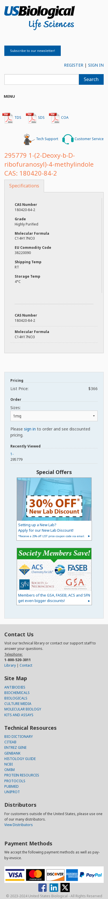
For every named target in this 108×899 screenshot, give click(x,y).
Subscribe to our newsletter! (32, 50)
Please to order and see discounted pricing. (50, 432)
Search (91, 79)
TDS (11, 118)
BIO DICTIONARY (18, 736)
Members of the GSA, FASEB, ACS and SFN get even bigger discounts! (54, 598)
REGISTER (73, 65)
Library (10, 665)
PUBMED (11, 786)
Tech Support (41, 139)
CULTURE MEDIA (17, 703)
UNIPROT (12, 791)
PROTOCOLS (14, 780)
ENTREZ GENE (15, 747)
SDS (35, 118)
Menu (9, 96)
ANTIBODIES (14, 687)
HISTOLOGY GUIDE (20, 758)
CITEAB (10, 742)
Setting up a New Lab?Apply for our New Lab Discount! (51, 530)
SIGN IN (96, 65)
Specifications (24, 186)
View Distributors (18, 824)
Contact (26, 665)
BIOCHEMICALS (17, 692)
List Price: (54, 388)
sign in (30, 429)
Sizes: (15, 407)
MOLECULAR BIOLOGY (22, 709)
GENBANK (12, 753)
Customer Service (83, 139)
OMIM (9, 769)
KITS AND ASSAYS (18, 714)
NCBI (8, 764)
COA (59, 118)
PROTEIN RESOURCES (21, 775)
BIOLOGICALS (15, 698)
